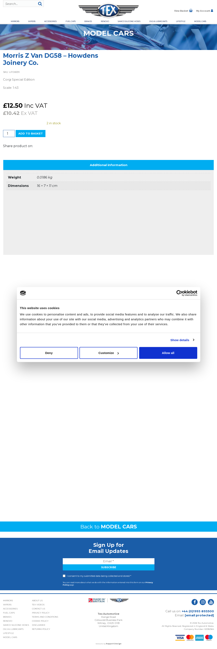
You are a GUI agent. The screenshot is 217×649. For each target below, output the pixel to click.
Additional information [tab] (108, 165)
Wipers (31, 21)
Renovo (105, 21)
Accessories (50, 21)
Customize (108, 353)
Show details (179, 340)
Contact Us (38, 608)
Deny (49, 353)
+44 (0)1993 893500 (198, 611)
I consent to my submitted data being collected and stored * (99, 576)
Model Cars (200, 21)
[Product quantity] (9, 133)
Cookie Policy (40, 621)
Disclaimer (38, 625)
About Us (37, 600)
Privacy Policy (41, 612)
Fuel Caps (71, 21)
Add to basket (30, 133)
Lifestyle (180, 21)
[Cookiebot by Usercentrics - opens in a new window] (179, 293)
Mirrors (15, 21)
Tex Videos (38, 604)
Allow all (168, 353)
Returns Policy (41, 629)
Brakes (88, 21)
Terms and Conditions (45, 617)
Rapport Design (113, 644)
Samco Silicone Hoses (129, 21)
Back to (108, 527)
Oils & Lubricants (158, 21)
